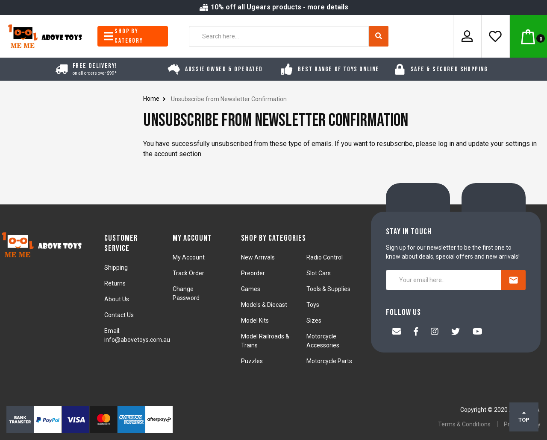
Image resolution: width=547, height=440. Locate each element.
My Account (189, 257)
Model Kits (255, 320)
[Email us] (396, 332)
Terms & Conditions (464, 424)
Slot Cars (318, 273)
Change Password (186, 293)
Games (250, 289)
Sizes (313, 320)
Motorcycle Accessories (322, 341)
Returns (115, 283)
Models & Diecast (264, 304)
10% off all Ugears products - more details (273, 7)
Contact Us (119, 315)
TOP (523, 416)
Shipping (116, 267)
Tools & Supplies (328, 289)
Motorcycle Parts (329, 361)
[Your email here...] (443, 280)
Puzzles (252, 361)
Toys (312, 304)
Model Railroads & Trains (265, 341)
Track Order (188, 273)
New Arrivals (258, 257)
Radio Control (324, 257)
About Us (116, 299)
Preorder (253, 273)
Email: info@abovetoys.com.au (137, 335)
